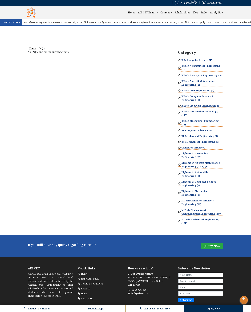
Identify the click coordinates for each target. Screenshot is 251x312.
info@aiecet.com (138, 293)
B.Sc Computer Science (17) (197, 60)
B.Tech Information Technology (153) (199, 113)
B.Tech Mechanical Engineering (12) (200, 122)
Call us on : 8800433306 (155, 308)
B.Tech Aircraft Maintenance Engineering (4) (198, 83)
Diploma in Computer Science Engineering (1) (198, 183)
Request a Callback (37, 308)
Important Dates (88, 278)
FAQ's (204, 12)
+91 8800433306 (186, 3)
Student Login (212, 2)
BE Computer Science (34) (196, 130)
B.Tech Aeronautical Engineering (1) (200, 67)
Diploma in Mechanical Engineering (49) (194, 193)
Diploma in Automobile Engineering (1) (194, 174)
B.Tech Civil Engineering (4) (197, 90)
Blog (195, 12)
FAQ (41, 48)
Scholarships (182, 12)
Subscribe (186, 300)
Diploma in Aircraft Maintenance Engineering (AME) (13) (200, 164)
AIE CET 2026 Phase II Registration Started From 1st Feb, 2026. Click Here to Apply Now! (63, 22)
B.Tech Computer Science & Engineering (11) (197, 98)
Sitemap (84, 288)
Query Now (211, 246)
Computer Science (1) (193, 147)
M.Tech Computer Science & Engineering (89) (197, 202)
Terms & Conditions (90, 283)
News (82, 293)
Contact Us (85, 298)
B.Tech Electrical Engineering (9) (200, 105)
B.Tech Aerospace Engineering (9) (201, 75)
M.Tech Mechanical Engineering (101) (200, 221)
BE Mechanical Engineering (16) (200, 136)
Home (132, 12)
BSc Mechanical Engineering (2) (200, 141)
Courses (165, 12)
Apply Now (217, 12)
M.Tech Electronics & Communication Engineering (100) (201, 211)
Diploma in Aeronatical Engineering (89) (195, 155)
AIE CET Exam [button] (147, 12)
